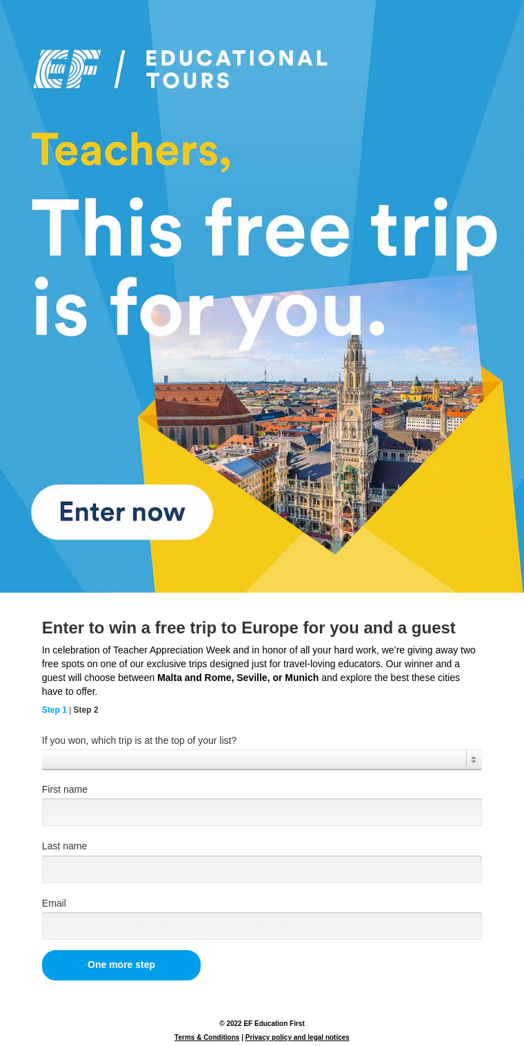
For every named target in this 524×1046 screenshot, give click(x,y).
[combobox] (262, 759)
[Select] (262, 759)
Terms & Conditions (206, 1037)
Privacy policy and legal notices (297, 1037)
